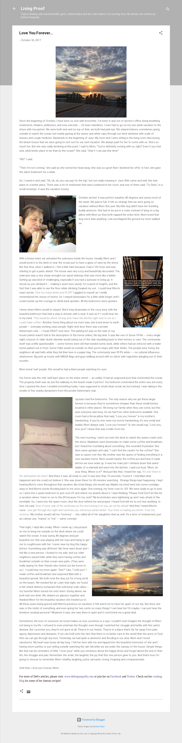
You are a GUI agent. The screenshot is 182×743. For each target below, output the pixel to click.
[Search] (168, 9)
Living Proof (33, 8)
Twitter (131, 676)
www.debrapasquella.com (79, 676)
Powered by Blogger (91, 719)
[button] (161, 33)
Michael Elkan (99, 726)
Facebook (115, 676)
